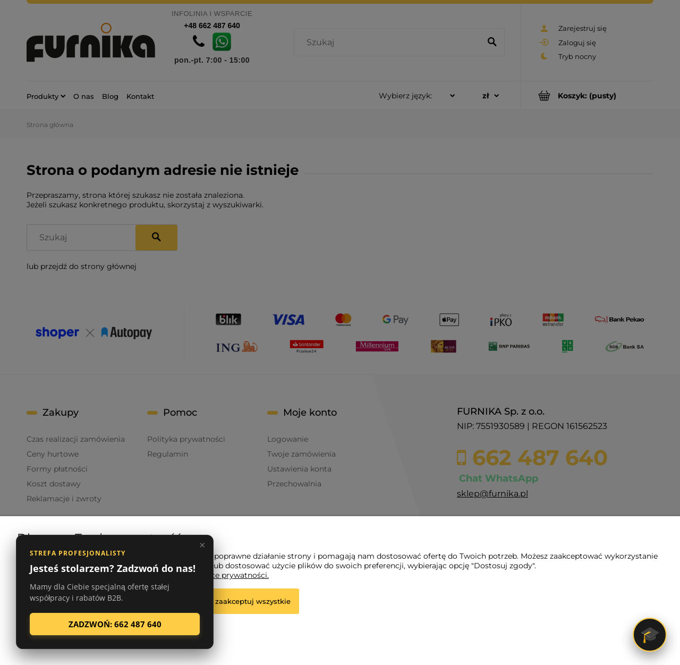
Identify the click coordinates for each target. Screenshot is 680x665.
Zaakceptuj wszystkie (253, 601)
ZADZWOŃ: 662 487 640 (115, 624)
